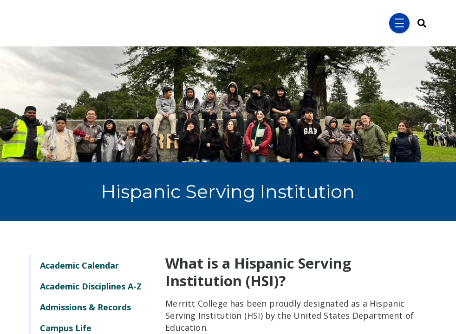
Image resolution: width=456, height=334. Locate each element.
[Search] (419, 23)
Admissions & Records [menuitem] (85, 307)
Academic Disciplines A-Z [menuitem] (91, 286)
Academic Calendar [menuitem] (79, 265)
